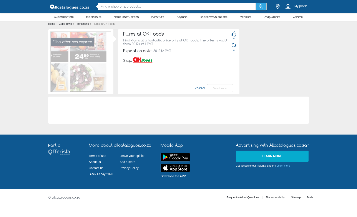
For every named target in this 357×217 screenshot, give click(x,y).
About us (95, 162)
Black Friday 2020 (101, 174)
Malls (310, 197)
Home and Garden (126, 16)
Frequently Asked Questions (242, 197)
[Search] (261, 6)
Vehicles (245, 16)
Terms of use (97, 156)
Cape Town (66, 23)
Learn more (272, 156)
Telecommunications (213, 16)
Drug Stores (272, 16)
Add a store (127, 162)
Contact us (96, 168)
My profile (301, 6)
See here (220, 88)
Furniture (157, 16)
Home (52, 23)
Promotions (83, 23)
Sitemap (296, 197)
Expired (199, 88)
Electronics (93, 16)
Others (298, 16)
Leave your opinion (132, 156)
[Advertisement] (178, 110)
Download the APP (173, 176)
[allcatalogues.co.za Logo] (70, 6)
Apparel (182, 16)
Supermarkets (64, 16)
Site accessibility (275, 197)
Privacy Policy (129, 168)
